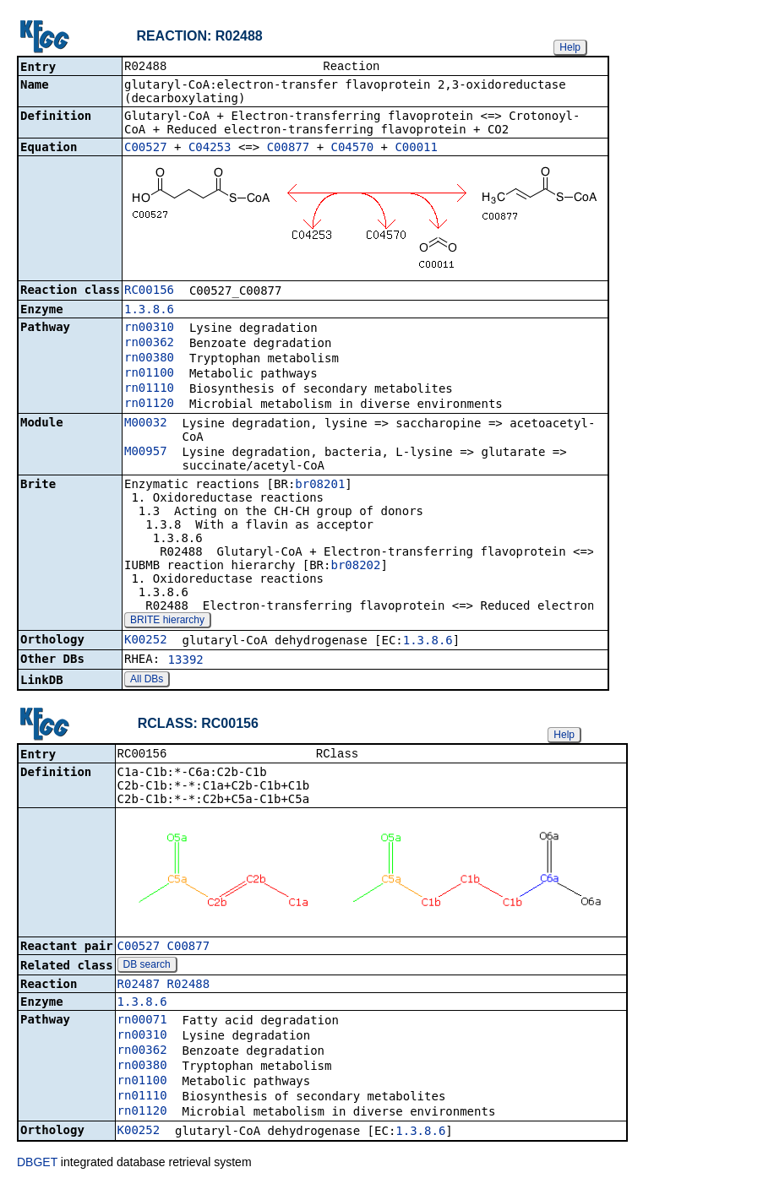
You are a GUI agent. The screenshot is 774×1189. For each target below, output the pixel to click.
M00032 (145, 424)
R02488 (188, 987)
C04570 (352, 148)
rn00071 (142, 1022)
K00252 (145, 641)
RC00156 (149, 291)
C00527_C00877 (163, 949)
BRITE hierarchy (167, 621)
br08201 (320, 485)
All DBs (146, 681)
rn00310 (149, 328)
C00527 (145, 148)
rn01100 (149, 374)
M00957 (145, 452)
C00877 (288, 148)
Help (569, 47)
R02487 (139, 987)
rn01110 (149, 389)
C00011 (416, 148)
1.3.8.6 (149, 311)
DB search (147, 968)
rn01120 (149, 404)
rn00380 (149, 359)
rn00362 (149, 343)
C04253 (210, 148)
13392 (186, 661)
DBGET (37, 1165)
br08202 (355, 566)
